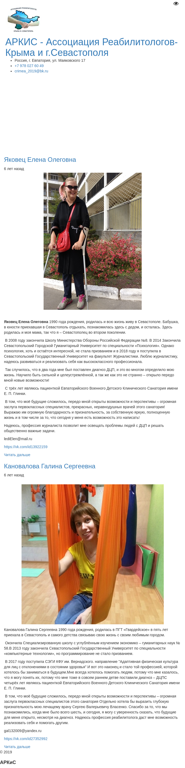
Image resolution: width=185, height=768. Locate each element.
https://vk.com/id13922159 (25, 447)
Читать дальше (17, 455)
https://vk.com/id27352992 (26, 739)
